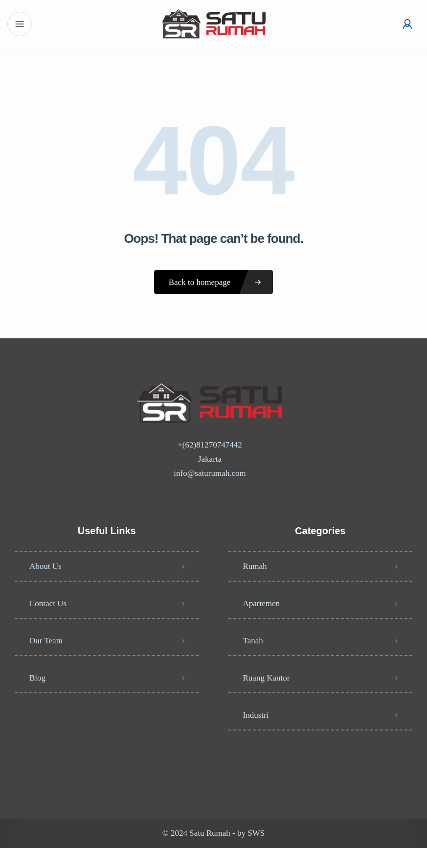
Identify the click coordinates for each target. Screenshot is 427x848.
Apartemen (261, 603)
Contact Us (48, 603)
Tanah (253, 640)
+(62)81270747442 (210, 444)
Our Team (46, 640)
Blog (37, 678)
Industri (256, 715)
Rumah (255, 566)
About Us (45, 566)
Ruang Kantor (266, 678)
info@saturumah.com (210, 473)
